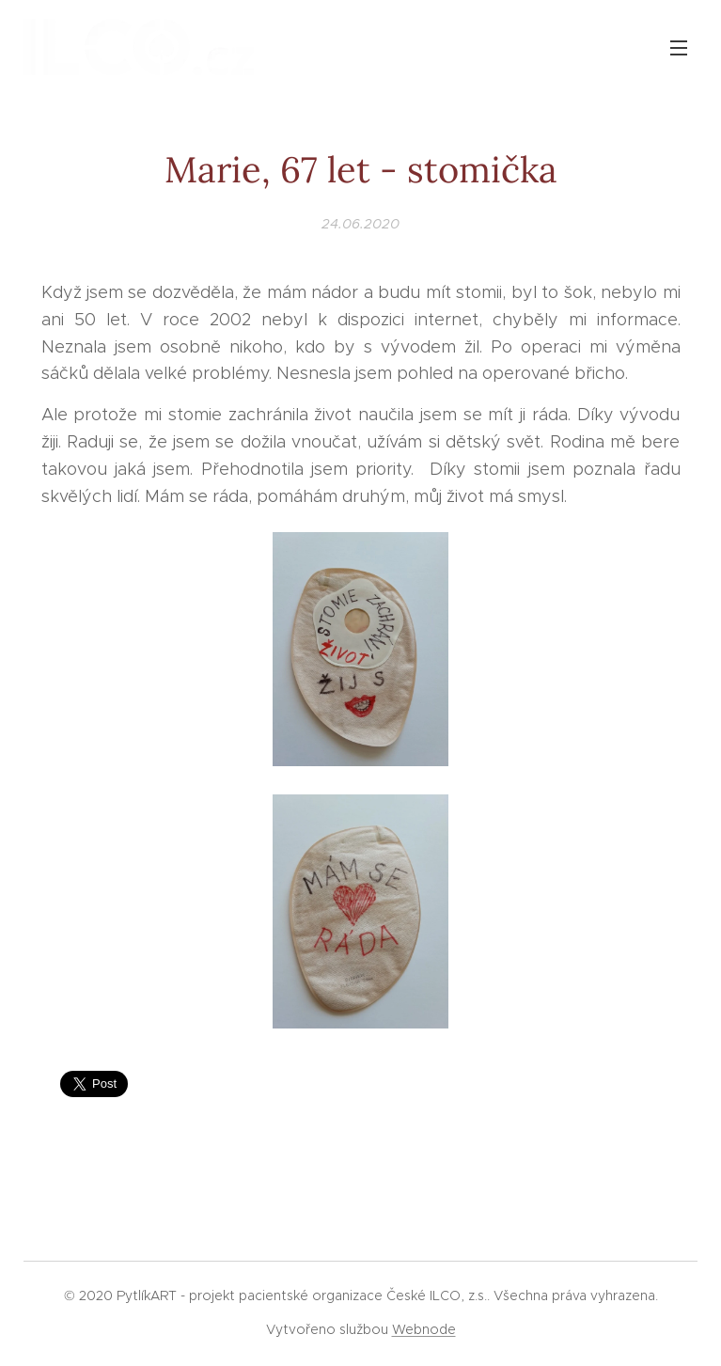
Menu (678, 48)
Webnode (424, 1329)
